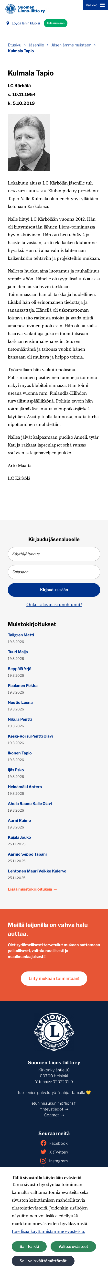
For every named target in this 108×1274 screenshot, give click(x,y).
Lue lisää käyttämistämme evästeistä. (48, 1231)
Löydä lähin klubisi (23, 23)
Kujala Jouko (19, 837)
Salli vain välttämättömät (43, 1261)
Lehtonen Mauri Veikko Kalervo (37, 871)
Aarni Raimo (19, 820)
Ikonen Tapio (20, 753)
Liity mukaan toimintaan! (54, 978)
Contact (51, 1115)
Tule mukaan (56, 23)
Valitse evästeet (73, 1246)
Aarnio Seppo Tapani (27, 854)
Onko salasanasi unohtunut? (54, 604)
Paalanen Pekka (23, 685)
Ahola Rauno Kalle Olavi (30, 803)
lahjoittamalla (73, 1092)
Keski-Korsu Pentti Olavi (30, 736)
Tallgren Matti (21, 635)
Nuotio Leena (20, 702)
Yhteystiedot (51, 1109)
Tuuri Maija (18, 652)
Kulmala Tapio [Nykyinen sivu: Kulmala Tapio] (21, 51)
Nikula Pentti (20, 719)
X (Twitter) (54, 1152)
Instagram (54, 1161)
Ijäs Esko (16, 770)
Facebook (54, 1143)
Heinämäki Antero (25, 786)
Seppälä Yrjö (20, 668)
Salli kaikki (29, 1246)
